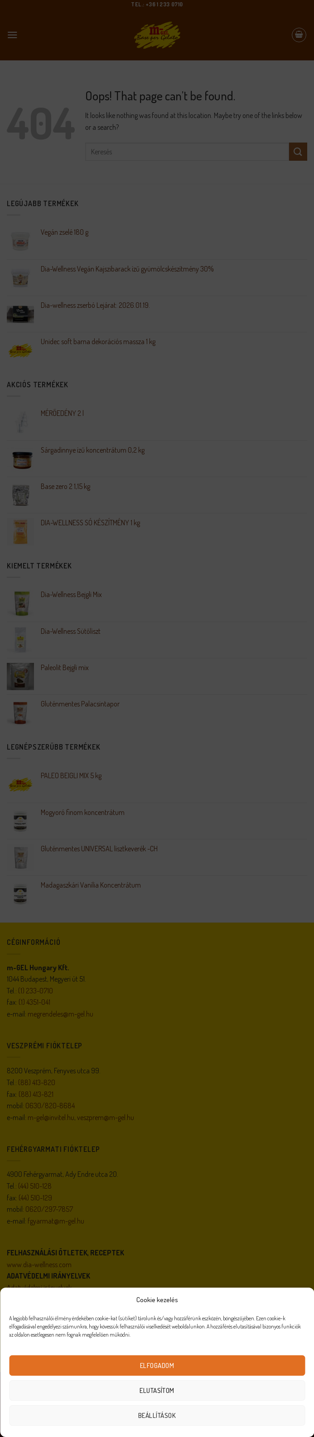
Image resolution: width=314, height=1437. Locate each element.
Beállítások (157, 1415)
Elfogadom (157, 1365)
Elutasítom (157, 1390)
